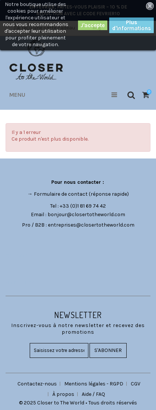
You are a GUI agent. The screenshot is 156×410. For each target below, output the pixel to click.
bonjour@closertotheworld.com (86, 214)
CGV (135, 384)
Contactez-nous (37, 384)
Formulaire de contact (61, 194)
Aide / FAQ (93, 394)
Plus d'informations (131, 25)
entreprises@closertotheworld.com (91, 225)
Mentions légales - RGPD (93, 384)
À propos (63, 394)
